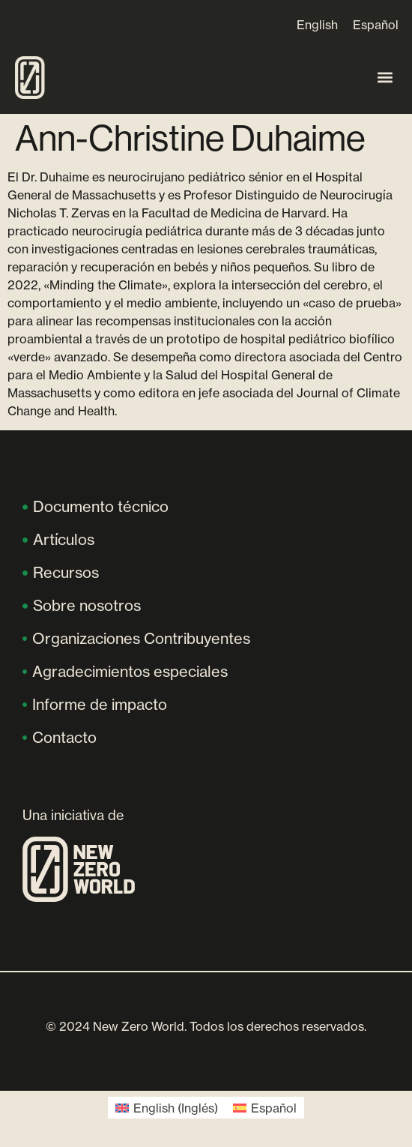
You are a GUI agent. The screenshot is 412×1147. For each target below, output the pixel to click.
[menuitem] (317, 24)
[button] (384, 77)
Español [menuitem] (376, 24)
